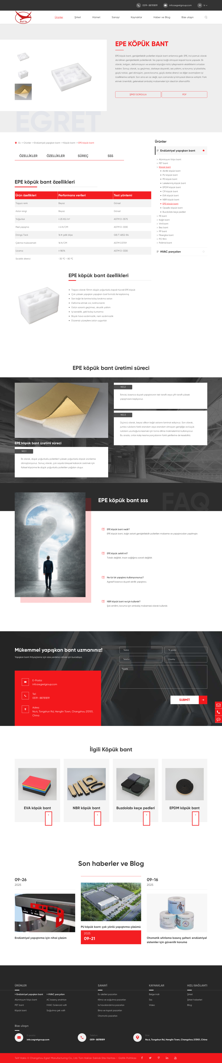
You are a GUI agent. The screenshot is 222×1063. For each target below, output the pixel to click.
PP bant (163, 231)
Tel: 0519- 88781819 (41, 695)
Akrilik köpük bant (172, 171)
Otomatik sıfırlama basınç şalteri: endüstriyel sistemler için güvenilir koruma (177, 942)
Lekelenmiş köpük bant (174, 183)
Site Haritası (108, 1057)
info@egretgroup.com (177, 5)
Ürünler (59, 17)
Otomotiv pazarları (107, 1015)
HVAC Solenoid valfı (57, 1005)
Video (152, 1005)
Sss (110, 158)
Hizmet (96, 17)
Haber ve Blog (161, 17)
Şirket (77, 17)
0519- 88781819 (146, 5)
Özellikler (28, 158)
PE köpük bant (170, 179)
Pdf (184, 94)
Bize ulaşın (188, 17)
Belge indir (154, 994)
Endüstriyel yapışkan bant (47, 145)
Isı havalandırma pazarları (111, 1005)
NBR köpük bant (171, 199)
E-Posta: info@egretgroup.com (44, 682)
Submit (193, 700)
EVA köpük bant (171, 195)
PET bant (163, 163)
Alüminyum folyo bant (170, 159)
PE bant (163, 216)
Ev (19, 145)
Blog (189, 1005)
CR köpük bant (170, 191)
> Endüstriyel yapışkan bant (29, 994)
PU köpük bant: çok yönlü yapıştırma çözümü (111, 929)
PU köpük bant (170, 175)
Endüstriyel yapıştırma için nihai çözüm (41, 940)
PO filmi (162, 239)
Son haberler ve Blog (111, 866)
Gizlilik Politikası (127, 1057)
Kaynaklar (136, 17)
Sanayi (115, 17)
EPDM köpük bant (172, 187)
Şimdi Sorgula (138, 94)
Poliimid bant (165, 242)
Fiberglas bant (166, 235)
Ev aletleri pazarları (107, 994)
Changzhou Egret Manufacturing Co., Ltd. (54, 1057)
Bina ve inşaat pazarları (110, 1010)
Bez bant (163, 227)
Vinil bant (163, 223)
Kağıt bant (164, 219)
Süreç (83, 158)
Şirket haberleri (194, 999)
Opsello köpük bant (173, 207)
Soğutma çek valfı (56, 1010)
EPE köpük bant (86, 145)
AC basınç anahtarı (56, 999)
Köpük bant (69, 145)
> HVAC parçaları (56, 994)
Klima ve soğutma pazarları (112, 999)
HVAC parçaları (170, 251)
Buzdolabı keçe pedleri (174, 212)
